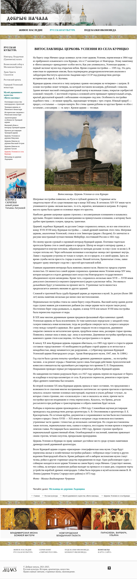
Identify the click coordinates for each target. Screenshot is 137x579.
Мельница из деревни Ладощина (13, 158)
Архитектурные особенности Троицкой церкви (13, 120)
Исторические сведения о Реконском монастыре (14, 113)
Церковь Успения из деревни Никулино (12, 137)
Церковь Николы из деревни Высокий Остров (14, 142)
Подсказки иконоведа (100, 30)
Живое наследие (31, 30)
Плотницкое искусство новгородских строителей (14, 103)
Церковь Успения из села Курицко (14, 153)
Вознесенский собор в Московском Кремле (14, 65)
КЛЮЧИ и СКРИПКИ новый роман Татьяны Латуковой (15, 202)
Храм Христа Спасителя (10, 73)
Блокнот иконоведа (76, 552)
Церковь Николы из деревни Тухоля (12, 147)
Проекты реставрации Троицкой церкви (13, 131)
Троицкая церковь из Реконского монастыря (13, 108)
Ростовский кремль (12, 80)
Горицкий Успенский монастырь (13, 86)
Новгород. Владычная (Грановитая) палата (13, 58)
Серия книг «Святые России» (48, 551)
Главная (37, 496)
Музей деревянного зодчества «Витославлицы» (13, 95)
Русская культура (62, 30)
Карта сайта (104, 552)
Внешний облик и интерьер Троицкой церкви (15, 126)
